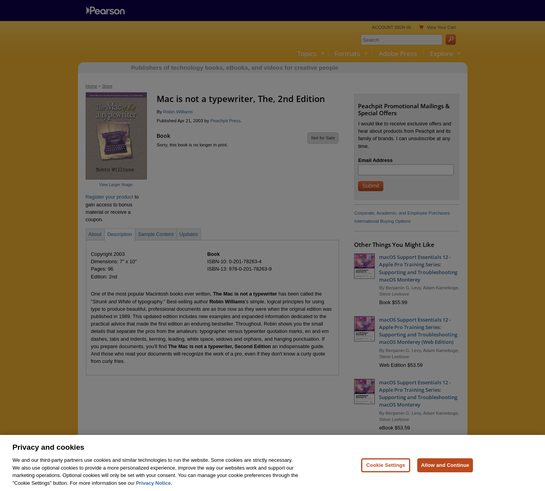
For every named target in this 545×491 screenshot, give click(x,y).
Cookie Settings (385, 470)
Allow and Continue (445, 470)
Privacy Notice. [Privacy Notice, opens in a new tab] (154, 488)
